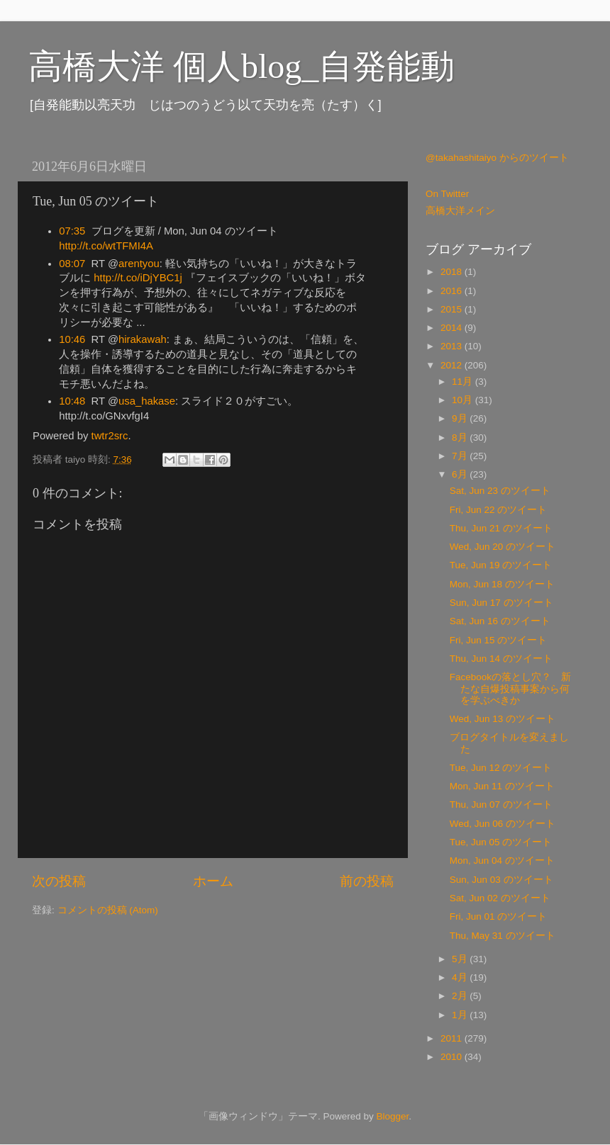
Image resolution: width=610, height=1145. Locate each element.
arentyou (139, 263)
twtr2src (110, 435)
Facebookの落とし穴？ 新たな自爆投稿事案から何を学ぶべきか (510, 688)
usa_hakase (146, 401)
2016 (452, 291)
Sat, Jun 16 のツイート (500, 621)
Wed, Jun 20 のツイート (502, 546)
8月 (461, 437)
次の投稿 (59, 881)
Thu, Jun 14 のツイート (501, 658)
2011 (452, 1038)
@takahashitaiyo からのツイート (497, 157)
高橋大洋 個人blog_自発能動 (241, 66)
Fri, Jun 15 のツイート (499, 640)
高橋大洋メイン (460, 210)
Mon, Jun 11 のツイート (502, 786)
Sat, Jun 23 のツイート (500, 490)
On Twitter (447, 193)
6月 (461, 474)
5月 (461, 959)
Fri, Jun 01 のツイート (499, 916)
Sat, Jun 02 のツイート (500, 898)
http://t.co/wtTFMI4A (106, 246)
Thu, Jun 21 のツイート (501, 528)
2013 (452, 346)
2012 (452, 365)
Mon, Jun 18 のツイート (502, 584)
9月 (461, 418)
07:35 (72, 231)
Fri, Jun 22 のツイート (499, 509)
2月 (461, 996)
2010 (452, 1056)
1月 (461, 1015)
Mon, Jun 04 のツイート (502, 860)
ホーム (213, 881)
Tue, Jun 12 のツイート (501, 767)
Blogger (392, 1116)
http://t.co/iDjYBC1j (138, 277)
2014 (452, 327)
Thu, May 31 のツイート (502, 935)
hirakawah (142, 339)
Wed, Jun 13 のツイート (502, 718)
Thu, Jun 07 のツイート (501, 804)
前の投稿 (367, 881)
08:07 (72, 263)
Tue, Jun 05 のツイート (501, 842)
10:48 (72, 401)
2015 (452, 309)
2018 (452, 271)
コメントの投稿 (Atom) (107, 910)
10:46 (72, 339)
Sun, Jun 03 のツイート (501, 879)
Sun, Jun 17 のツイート (501, 602)
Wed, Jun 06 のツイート (502, 823)
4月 (461, 977)
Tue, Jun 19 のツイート (501, 565)
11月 (463, 381)
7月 (461, 456)
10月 (463, 400)
